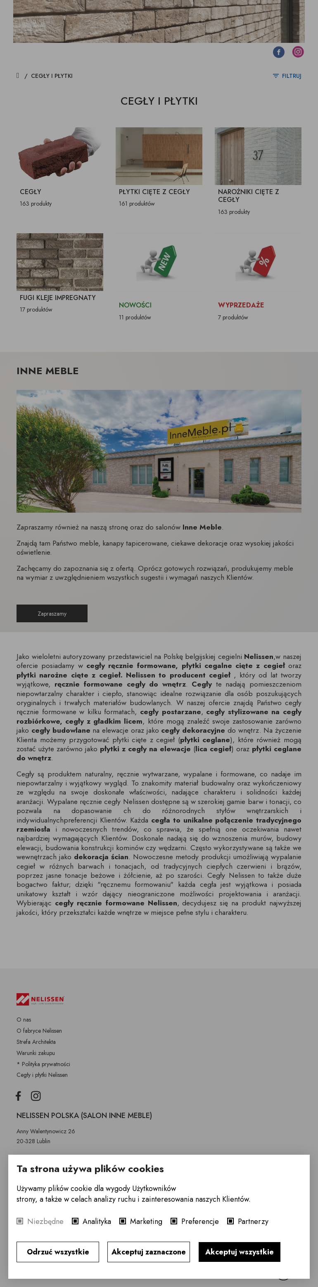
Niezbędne (45, 1221)
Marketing (146, 1221)
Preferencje (200, 1221)
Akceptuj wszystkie (239, 1252)
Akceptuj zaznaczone (149, 1252)
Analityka (97, 1221)
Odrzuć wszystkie (58, 1252)
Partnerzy (253, 1221)
